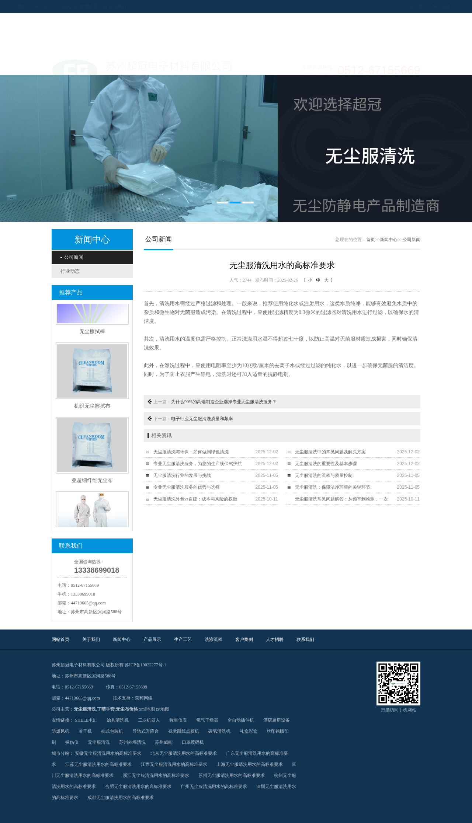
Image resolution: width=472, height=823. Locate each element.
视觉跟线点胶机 (183, 731)
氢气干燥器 (207, 720)
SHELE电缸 (86, 720)
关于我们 (107, 65)
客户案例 (291, 65)
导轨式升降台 (145, 731)
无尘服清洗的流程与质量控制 (324, 475)
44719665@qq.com (88, 603)
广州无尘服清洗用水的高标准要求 (214, 786)
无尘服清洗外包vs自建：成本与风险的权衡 (195, 499)
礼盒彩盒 (248, 731)
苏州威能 (164, 742)
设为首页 (383, 6)
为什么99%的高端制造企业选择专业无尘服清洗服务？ (224, 401)
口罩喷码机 (193, 742)
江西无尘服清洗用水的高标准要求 (174, 764)
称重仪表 (178, 720)
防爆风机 (60, 731)
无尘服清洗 (85, 709)
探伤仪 (72, 742)
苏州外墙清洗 (132, 742)
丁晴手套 (106, 709)
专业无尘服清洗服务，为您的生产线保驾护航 (197, 463)
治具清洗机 (118, 720)
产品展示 (181, 65)
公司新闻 (71, 257)
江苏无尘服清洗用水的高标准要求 (98, 764)
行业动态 (70, 271)
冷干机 (85, 731)
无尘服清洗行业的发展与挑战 (182, 475)
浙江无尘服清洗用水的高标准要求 (156, 775)
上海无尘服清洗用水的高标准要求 (249, 764)
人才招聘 (328, 65)
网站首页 (70, 65)
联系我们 (365, 65)
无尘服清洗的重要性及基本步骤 (326, 463)
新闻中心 (144, 65)
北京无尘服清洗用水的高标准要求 (183, 753)
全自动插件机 (241, 720)
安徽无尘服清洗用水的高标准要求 (108, 753)
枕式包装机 (112, 731)
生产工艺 (217, 65)
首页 (370, 239)
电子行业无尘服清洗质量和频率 (202, 418)
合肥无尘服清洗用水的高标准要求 (138, 786)
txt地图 (163, 709)
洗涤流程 (254, 65)
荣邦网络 (144, 698)
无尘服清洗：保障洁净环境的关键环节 (332, 487)
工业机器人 (149, 720)
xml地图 (147, 709)
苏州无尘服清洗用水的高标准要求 (231, 775)
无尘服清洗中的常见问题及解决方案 (330, 451)
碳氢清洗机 (219, 731)
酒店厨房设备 (276, 720)
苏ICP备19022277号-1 (145, 664)
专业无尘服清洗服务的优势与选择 (186, 487)
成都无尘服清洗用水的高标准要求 (120, 797)
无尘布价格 (127, 709)
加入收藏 (406, 6)
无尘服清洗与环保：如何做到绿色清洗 (191, 451)
